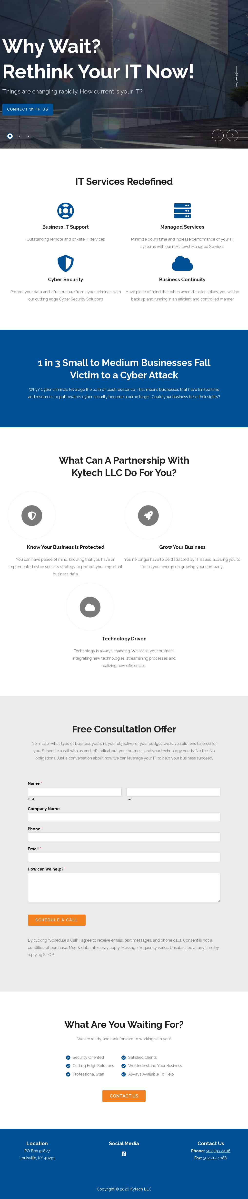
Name (35, 783)
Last (129, 799)
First (31, 799)
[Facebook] (123, 1153)
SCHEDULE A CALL (56, 920)
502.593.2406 (218, 1151)
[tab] (10, 136)
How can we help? (47, 869)
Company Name (44, 808)
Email (34, 849)
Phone (35, 829)
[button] (218, 135)
